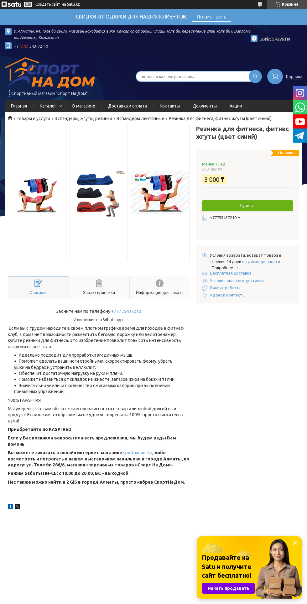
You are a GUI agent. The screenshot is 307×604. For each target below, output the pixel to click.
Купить (247, 205)
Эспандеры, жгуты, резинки (83, 118)
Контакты (170, 106)
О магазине (83, 106)
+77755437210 (126, 311)
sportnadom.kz (137, 452)
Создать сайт (47, 4)
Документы (205, 106)
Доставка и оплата (127, 106)
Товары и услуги (33, 118)
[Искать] (255, 76)
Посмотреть (211, 16)
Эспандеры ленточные (140, 118)
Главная (19, 106)
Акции (236, 106)
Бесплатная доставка (231, 273)
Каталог (48, 106)
